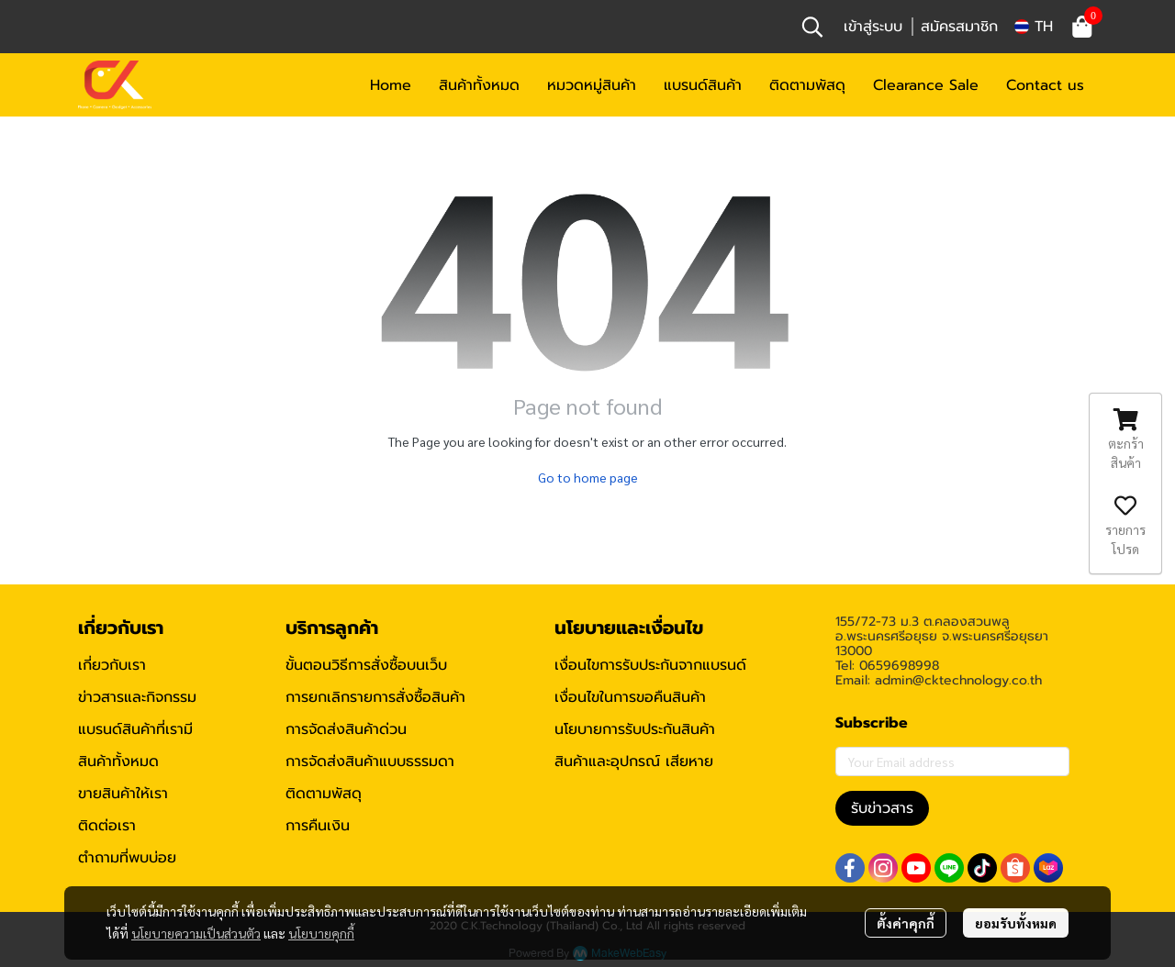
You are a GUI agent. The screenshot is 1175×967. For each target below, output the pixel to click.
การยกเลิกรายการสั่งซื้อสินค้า (375, 697)
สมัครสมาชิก (959, 27)
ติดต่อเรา (107, 826)
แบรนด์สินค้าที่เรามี (135, 729)
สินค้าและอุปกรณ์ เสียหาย (633, 761)
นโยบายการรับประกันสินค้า (634, 729)
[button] (812, 26)
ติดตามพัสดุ (323, 794)
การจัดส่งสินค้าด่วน (346, 729)
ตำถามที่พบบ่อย (127, 858)
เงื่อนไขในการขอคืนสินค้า (630, 697)
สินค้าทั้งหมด (118, 761)
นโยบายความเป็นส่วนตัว (196, 933)
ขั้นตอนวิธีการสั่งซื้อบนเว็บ (366, 665)
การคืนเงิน (317, 826)
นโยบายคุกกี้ (321, 933)
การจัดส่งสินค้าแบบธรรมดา (369, 761)
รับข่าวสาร (882, 808)
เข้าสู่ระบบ (873, 27)
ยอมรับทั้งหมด (1016, 923)
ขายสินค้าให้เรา (123, 794)
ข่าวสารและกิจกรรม (137, 697)
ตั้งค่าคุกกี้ (905, 923)
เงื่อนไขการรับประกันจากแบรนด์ (650, 665)
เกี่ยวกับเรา (112, 665)
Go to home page (588, 477)
